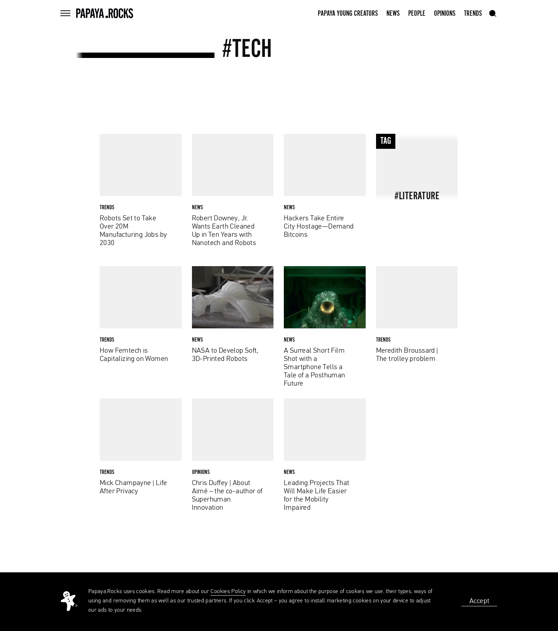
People (416, 14)
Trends (473, 14)
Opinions (444, 14)
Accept (479, 601)
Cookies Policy (228, 592)
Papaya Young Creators (348, 14)
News (393, 14)
